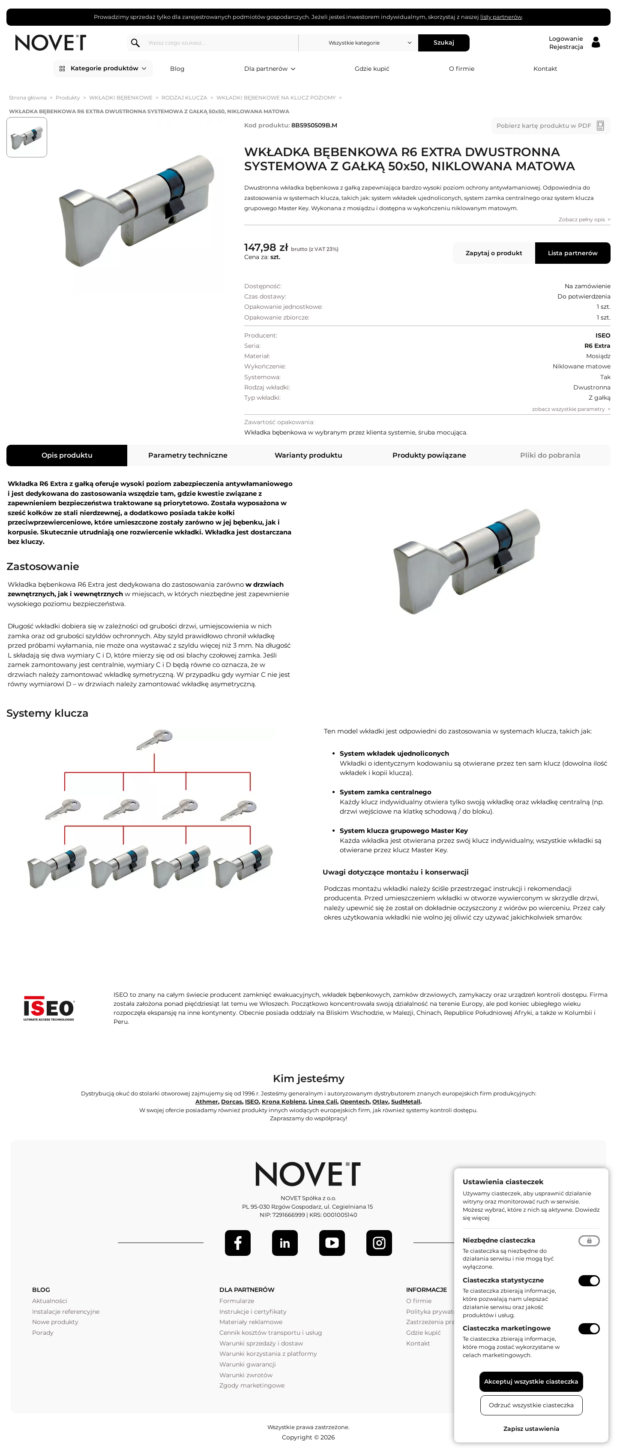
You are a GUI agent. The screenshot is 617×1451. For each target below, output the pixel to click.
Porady (43, 1332)
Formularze (236, 1301)
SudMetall (405, 1101)
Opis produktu (67, 455)
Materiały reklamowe (250, 1322)
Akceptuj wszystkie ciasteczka (531, 1381)
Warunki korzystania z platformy (268, 1353)
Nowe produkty (55, 1322)
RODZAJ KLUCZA (184, 97)
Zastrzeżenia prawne (436, 1322)
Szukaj (444, 42)
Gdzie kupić (372, 68)
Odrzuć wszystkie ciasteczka (531, 1405)
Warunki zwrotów (246, 1375)
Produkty (68, 97)
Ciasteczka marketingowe (507, 1328)
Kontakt (545, 68)
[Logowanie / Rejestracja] (574, 42)
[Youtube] (332, 1243)
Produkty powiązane (429, 455)
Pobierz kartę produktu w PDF (544, 126)
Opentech (354, 1101)
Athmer (206, 1101)
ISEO (252, 1101)
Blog (177, 68)
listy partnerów (501, 16)
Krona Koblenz (284, 1101)
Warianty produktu (308, 455)
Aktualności (49, 1301)
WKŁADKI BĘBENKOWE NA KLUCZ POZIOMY (276, 97)
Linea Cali (322, 1101)
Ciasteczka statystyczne (503, 1280)
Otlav (380, 1101)
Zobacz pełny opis (582, 219)
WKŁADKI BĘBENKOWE (121, 97)
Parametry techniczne (188, 455)
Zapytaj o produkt (494, 253)
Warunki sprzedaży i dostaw (261, 1343)
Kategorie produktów (109, 68)
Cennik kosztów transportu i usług (270, 1332)
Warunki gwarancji (247, 1364)
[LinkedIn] (285, 1243)
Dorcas (231, 1101)
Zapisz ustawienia (531, 1429)
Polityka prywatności (437, 1311)
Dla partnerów (270, 69)
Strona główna (28, 97)
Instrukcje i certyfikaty (253, 1311)
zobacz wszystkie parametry (568, 409)
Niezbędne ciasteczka (499, 1240)
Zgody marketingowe (252, 1385)
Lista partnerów (573, 253)
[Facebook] (238, 1243)
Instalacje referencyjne (65, 1311)
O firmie (461, 68)
